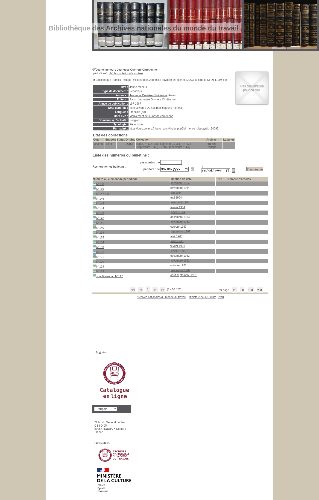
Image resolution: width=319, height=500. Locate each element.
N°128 (98, 271)
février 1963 (177, 246)
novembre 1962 (180, 261)
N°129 (98, 267)
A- (97, 352)
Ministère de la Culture (202, 297)
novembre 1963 (180, 222)
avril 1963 (176, 237)
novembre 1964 (180, 188)
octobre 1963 (178, 227)
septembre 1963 (180, 232)
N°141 (98, 223)
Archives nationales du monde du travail (161, 297)
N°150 (98, 184)
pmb (221, 297)
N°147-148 (101, 194)
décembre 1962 (180, 256)
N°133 (98, 247)
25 (234, 290)
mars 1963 (177, 242)
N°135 (98, 237)
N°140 (98, 228)
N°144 (98, 208)
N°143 (98, 213)
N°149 (98, 189)
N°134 (98, 242)
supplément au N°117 (108, 276)
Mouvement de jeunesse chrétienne (151, 116)
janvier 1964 (177, 212)
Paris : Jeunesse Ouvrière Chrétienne (152, 99)
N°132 (98, 252)
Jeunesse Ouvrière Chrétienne (137, 69)
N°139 (98, 233)
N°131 (98, 257)
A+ (104, 353)
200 (259, 290)
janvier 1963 (177, 251)
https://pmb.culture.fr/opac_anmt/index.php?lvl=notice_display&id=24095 (173, 128)
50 (242, 290)
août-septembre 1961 (183, 275)
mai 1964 (176, 198)
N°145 (98, 204)
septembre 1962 (180, 271)
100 (250, 290)
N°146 (98, 199)
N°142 (98, 218)
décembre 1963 (180, 217)
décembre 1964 (180, 183)
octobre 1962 (178, 266)
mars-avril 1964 (180, 203)
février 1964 (177, 208)
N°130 (98, 262)
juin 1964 (176, 193)
